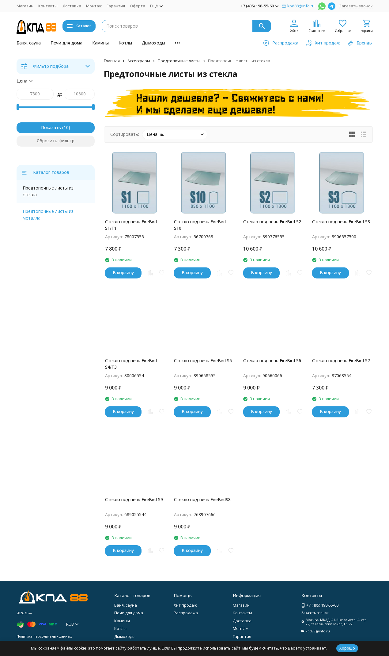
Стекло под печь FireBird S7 (341, 360)
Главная (112, 60)
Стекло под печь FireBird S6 (272, 360)
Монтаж (94, 6)
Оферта (137, 6)
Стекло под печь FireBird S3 (341, 221)
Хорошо (347, 648)
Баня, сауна (29, 43)
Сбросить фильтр (55, 141)
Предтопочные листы (179, 60)
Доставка (71, 6)
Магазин (25, 6)
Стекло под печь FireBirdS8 (202, 499)
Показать (51, 127)
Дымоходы (153, 43)
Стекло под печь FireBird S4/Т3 (131, 364)
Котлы (125, 43)
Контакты (48, 6)
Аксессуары (138, 60)
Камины (100, 43)
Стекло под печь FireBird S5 (203, 360)
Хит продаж (185, 605)
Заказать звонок (356, 6)
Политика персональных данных (44, 636)
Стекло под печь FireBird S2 (272, 221)
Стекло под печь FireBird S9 (134, 499)
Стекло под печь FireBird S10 (200, 225)
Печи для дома (66, 43)
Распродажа (186, 613)
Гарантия (116, 6)
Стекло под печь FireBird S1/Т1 (131, 225)
